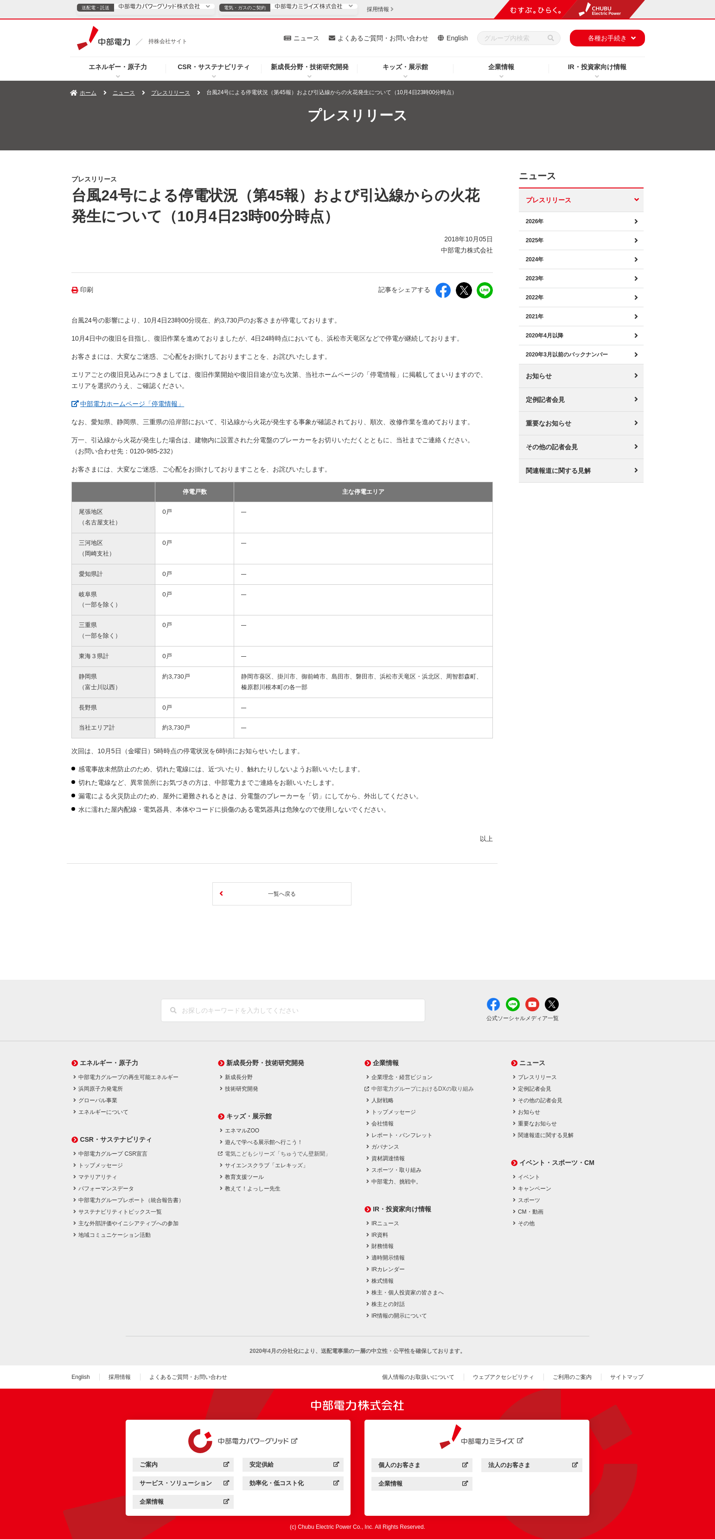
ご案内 (184, 1466)
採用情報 (120, 1377)
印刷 (86, 289)
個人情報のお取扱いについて (418, 1377)
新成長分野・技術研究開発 (310, 67)
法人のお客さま (533, 1466)
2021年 (535, 316)
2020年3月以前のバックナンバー (567, 354)
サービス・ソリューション (184, 1484)
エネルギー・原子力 (118, 67)
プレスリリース (170, 93)
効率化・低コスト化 (294, 1484)
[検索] (551, 38)
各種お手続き (607, 38)
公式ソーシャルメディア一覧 (522, 1018)
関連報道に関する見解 (558, 470)
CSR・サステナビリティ (214, 67)
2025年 (535, 240)
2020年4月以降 (544, 335)
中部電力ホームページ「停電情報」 (132, 402)
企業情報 (501, 67)
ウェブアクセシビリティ (503, 1377)
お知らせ (539, 376)
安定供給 (294, 1466)
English (457, 38)
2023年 (535, 278)
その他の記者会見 (552, 447)
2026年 (535, 221)
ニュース (306, 38)
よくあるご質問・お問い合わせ (383, 38)
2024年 (535, 259)
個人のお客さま (423, 1466)
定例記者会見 (545, 399)
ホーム (88, 93)
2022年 (535, 297)
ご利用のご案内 (572, 1377)
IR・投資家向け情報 (597, 67)
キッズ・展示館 (405, 67)
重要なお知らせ (548, 423)
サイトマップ (627, 1377)
